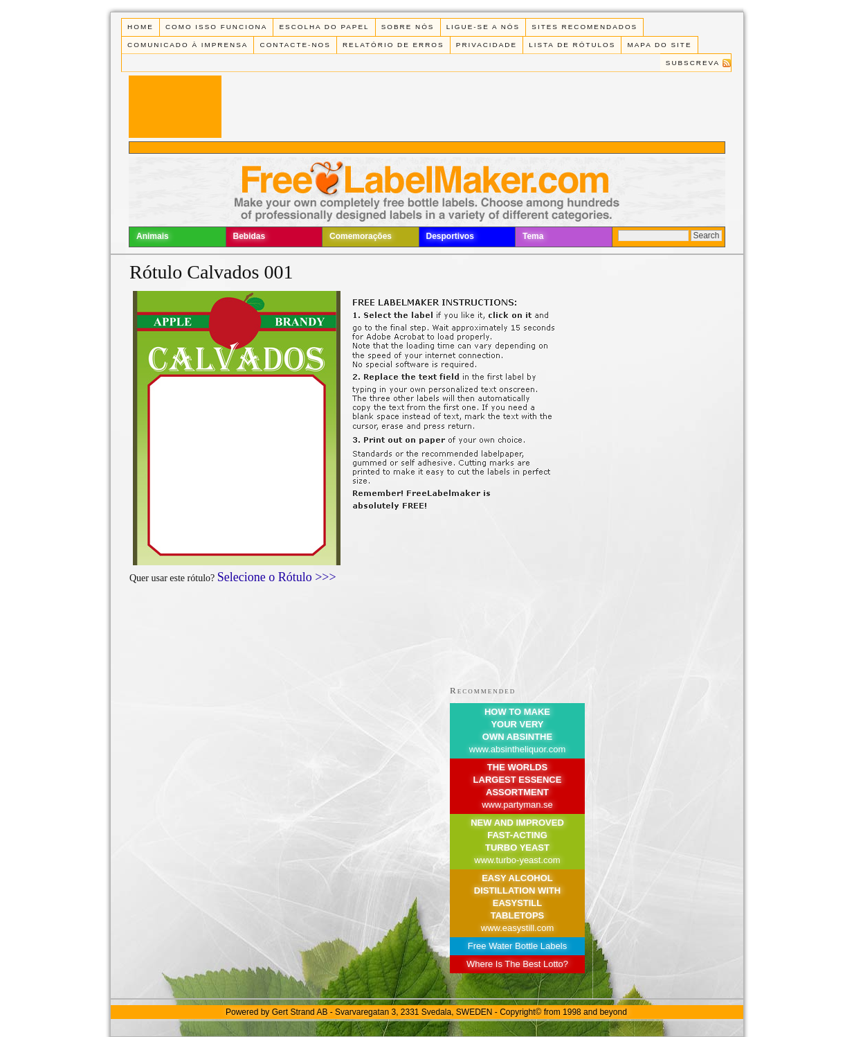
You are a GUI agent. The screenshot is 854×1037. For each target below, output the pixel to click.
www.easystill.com (517, 928)
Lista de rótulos (572, 44)
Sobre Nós (408, 26)
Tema (533, 236)
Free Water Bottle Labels (517, 946)
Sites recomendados (584, 26)
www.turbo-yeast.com (517, 860)
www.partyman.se (517, 804)
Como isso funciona (216, 26)
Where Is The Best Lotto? (517, 964)
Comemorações (360, 236)
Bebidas (249, 236)
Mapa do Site (660, 44)
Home (140, 26)
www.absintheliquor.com (517, 749)
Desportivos (450, 236)
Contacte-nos (295, 44)
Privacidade (486, 44)
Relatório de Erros (393, 44)
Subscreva (693, 63)
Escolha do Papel (324, 26)
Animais (152, 236)
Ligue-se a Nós (483, 26)
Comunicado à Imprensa (187, 44)
